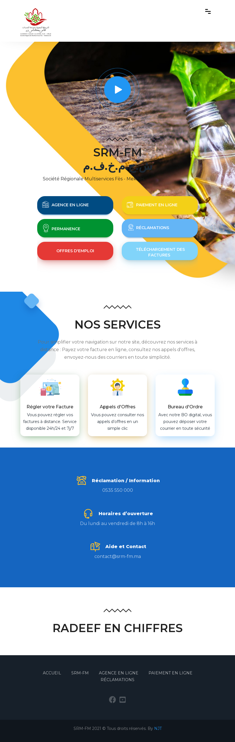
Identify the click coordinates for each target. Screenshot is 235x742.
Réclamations (117, 679)
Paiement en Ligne (170, 672)
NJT (158, 728)
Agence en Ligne (118, 672)
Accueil (52, 672)
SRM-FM (80, 672)
